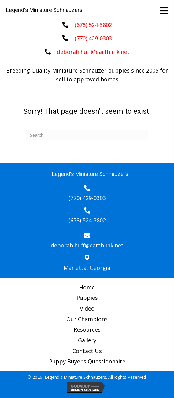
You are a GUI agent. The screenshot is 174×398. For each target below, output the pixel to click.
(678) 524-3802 (93, 24)
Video (87, 308)
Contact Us (87, 351)
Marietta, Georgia (87, 267)
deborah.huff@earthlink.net (93, 51)
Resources (87, 329)
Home (87, 287)
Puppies (87, 297)
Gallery (87, 340)
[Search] (87, 135)
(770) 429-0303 (93, 38)
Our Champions (87, 319)
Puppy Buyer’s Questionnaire (87, 361)
